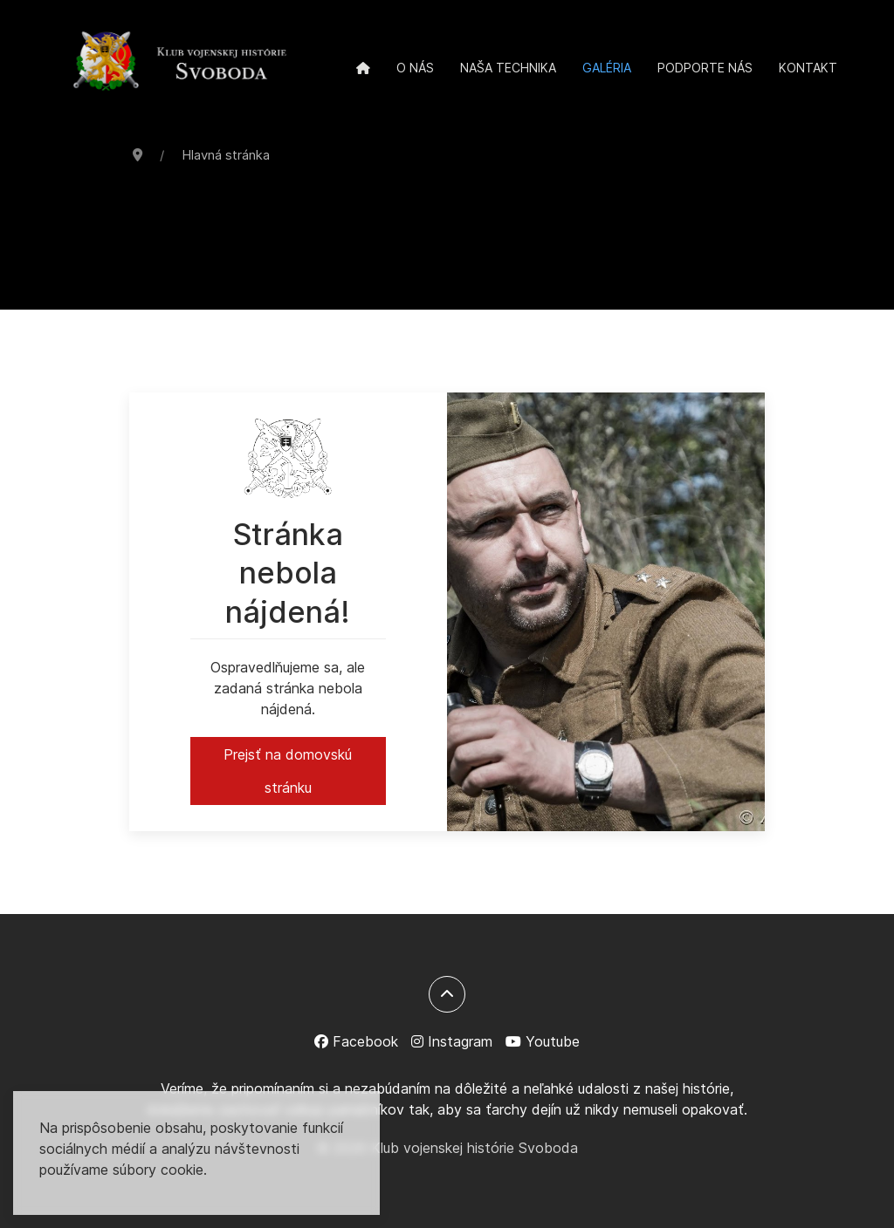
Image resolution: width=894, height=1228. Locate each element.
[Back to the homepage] (180, 62)
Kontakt (808, 67)
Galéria (606, 67)
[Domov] (363, 68)
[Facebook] (356, 1041)
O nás (415, 67)
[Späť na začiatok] (447, 994)
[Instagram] (451, 1041)
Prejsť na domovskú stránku (288, 771)
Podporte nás (705, 67)
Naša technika (508, 67)
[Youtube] (542, 1041)
